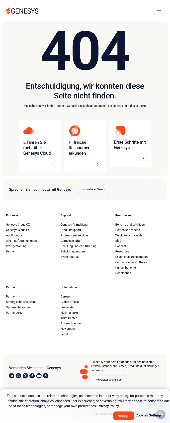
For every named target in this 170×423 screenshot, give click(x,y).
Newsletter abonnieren (108, 379)
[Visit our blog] (45, 375)
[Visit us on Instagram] (18, 375)
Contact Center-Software (131, 262)
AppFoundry (14, 235)
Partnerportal (14, 312)
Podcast (120, 246)
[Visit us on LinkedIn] (11, 375)
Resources (122, 251)
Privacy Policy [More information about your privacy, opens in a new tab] (108, 406)
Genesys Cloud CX (18, 224)
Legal (64, 334)
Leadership (68, 307)
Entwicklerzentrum (73, 251)
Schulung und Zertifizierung (78, 246)
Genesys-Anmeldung (74, 224)
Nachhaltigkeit (70, 312)
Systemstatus (70, 256)
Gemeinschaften (71, 240)
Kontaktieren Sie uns (93, 189)
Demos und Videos (127, 230)
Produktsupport (71, 230)
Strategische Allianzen (20, 302)
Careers (66, 296)
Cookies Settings (149, 415)
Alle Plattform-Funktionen (22, 240)
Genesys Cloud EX (18, 230)
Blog (118, 240)
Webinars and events (128, 235)
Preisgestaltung (16, 246)
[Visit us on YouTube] (39, 375)
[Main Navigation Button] (159, 10)
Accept (124, 415)
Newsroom (68, 328)
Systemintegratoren (18, 307)
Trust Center (69, 318)
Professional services (75, 235)
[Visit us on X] (25, 375)
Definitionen (123, 273)
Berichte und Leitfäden (130, 224)
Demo (10, 251)
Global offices (70, 302)
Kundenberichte (125, 267)
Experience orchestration (131, 256)
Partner (11, 296)
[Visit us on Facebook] (32, 375)
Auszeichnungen (71, 323)
